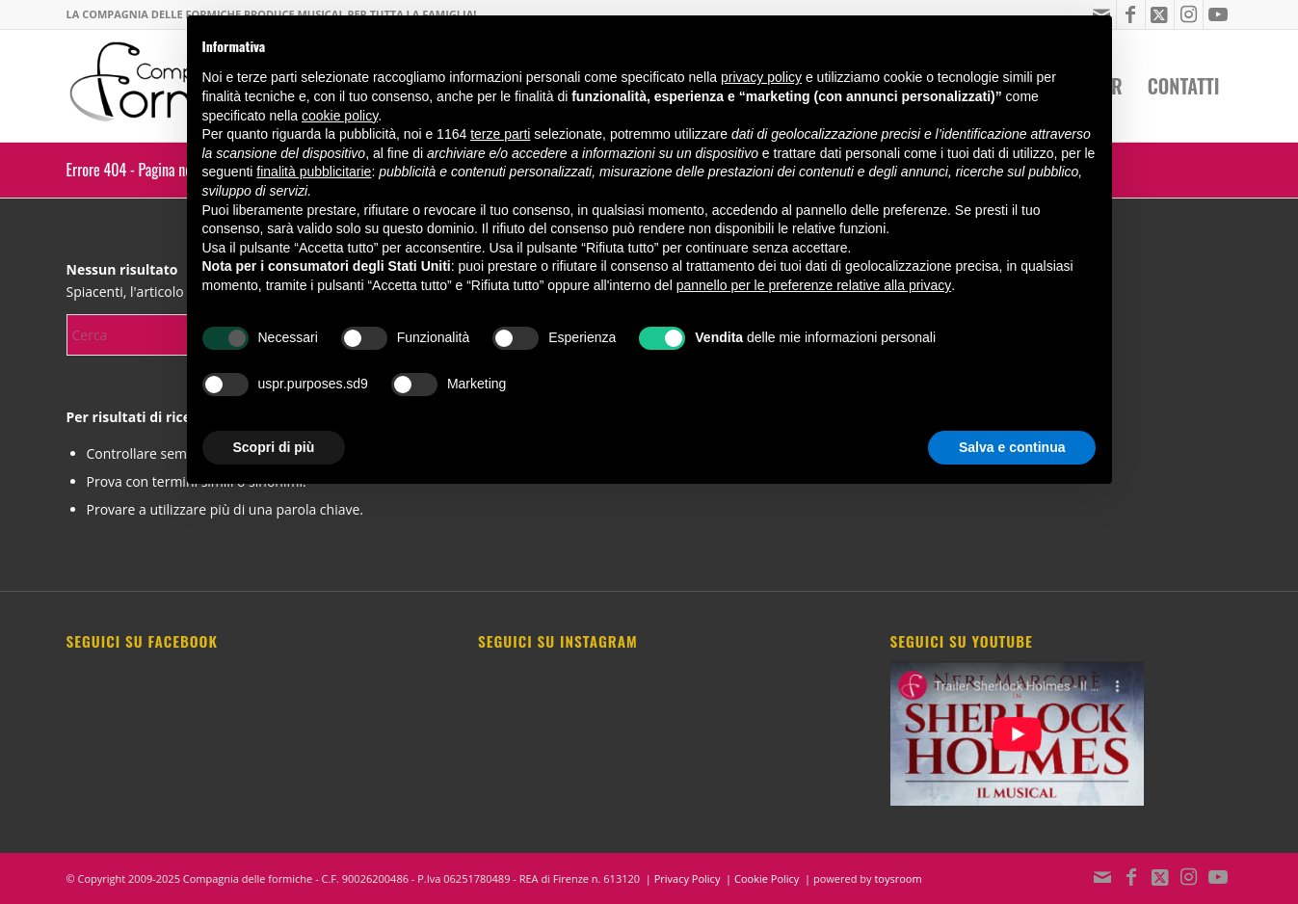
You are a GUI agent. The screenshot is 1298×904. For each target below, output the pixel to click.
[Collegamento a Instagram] (1189, 14)
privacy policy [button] (761, 77)
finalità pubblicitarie (313, 171)
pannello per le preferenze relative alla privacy (814, 285)
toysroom (897, 878)
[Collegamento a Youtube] (1218, 14)
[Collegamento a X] (1160, 14)
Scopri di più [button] (274, 447)
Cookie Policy (766, 878)
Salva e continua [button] (1012, 447)
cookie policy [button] (340, 115)
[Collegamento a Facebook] (1131, 14)
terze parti (500, 134)
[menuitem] (1183, 86)
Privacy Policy (687, 878)
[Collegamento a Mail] (1102, 877)
